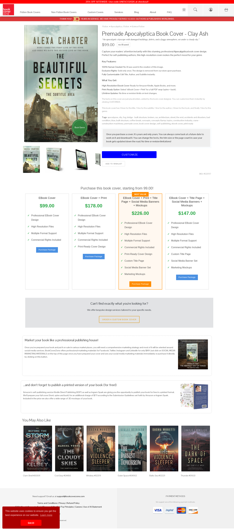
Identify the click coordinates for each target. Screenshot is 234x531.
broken (151, 117)
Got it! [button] (31, 523)
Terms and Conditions (47, 505)
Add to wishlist (113, 164)
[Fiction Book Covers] (32, 13)
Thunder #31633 (188, 478)
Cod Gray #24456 (63, 478)
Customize (129, 154)
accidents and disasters (195, 117)
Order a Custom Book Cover (119, 322)
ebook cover (177, 123)
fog (124, 117)
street (173, 117)
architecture (164, 117)
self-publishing (164, 123)
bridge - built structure (137, 117)
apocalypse (113, 117)
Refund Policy (73, 505)
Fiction (105, 26)
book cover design (147, 123)
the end (179, 117)
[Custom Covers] (98, 13)
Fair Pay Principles (65, 509)
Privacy (62, 505)
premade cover (131, 123)
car (156, 117)
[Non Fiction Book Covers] (66, 13)
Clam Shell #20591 (31, 478)
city (120, 117)
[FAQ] (172, 13)
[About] (155, 13)
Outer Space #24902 (127, 478)
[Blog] (139, 13)
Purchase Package (47, 251)
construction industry (182, 120)
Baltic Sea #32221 (157, 478)
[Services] (121, 13)
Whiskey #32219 (93, 478)
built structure (122, 120)
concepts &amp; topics (161, 120)
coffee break (135, 120)
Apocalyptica (116, 26)
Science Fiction (138, 26)
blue (113, 120)
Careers (78, 509)
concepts (146, 120)
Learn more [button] (46, 515)
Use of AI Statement (92, 509)
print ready (188, 123)
